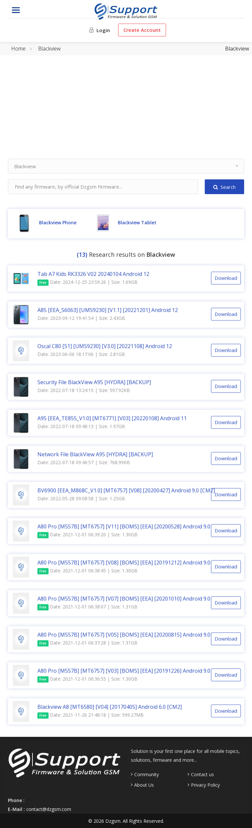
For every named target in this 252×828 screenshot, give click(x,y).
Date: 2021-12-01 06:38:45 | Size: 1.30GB (87, 571)
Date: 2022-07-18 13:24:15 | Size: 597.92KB (83, 391)
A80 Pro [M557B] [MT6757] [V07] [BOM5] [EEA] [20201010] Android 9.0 (123, 599)
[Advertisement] (126, 113)
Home (18, 48)
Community (146, 775)
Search (224, 187)
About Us (144, 785)
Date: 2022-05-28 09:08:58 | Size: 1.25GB (81, 499)
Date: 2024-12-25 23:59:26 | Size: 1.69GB (87, 283)
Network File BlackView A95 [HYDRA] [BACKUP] (95, 455)
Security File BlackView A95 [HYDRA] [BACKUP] (94, 383)
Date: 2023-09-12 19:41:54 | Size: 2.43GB (81, 319)
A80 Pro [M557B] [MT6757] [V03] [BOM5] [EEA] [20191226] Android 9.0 (123, 671)
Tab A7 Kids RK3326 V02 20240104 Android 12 (93, 274)
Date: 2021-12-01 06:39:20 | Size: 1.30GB (87, 535)
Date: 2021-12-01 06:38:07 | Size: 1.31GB (87, 607)
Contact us (202, 775)
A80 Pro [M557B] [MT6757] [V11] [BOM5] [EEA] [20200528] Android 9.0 (123, 527)
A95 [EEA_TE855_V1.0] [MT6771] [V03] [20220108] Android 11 (112, 419)
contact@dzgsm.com (48, 809)
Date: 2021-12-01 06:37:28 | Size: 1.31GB (87, 643)
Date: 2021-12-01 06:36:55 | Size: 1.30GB (87, 680)
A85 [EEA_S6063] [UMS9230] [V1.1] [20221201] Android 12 (107, 310)
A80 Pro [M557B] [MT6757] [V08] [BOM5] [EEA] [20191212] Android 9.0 (123, 563)
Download (226, 279)
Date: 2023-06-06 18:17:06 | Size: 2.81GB (81, 355)
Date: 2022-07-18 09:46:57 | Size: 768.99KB (83, 463)
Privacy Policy (205, 785)
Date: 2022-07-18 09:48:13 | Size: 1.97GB (81, 427)
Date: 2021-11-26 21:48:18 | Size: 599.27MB (90, 716)
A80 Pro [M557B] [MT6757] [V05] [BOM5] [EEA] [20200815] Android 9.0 (123, 635)
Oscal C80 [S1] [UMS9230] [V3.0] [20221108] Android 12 (104, 347)
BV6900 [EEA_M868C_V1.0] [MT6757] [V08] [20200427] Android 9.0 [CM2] (126, 491)
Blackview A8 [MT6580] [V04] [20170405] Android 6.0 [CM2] (109, 707)
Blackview (49, 48)
